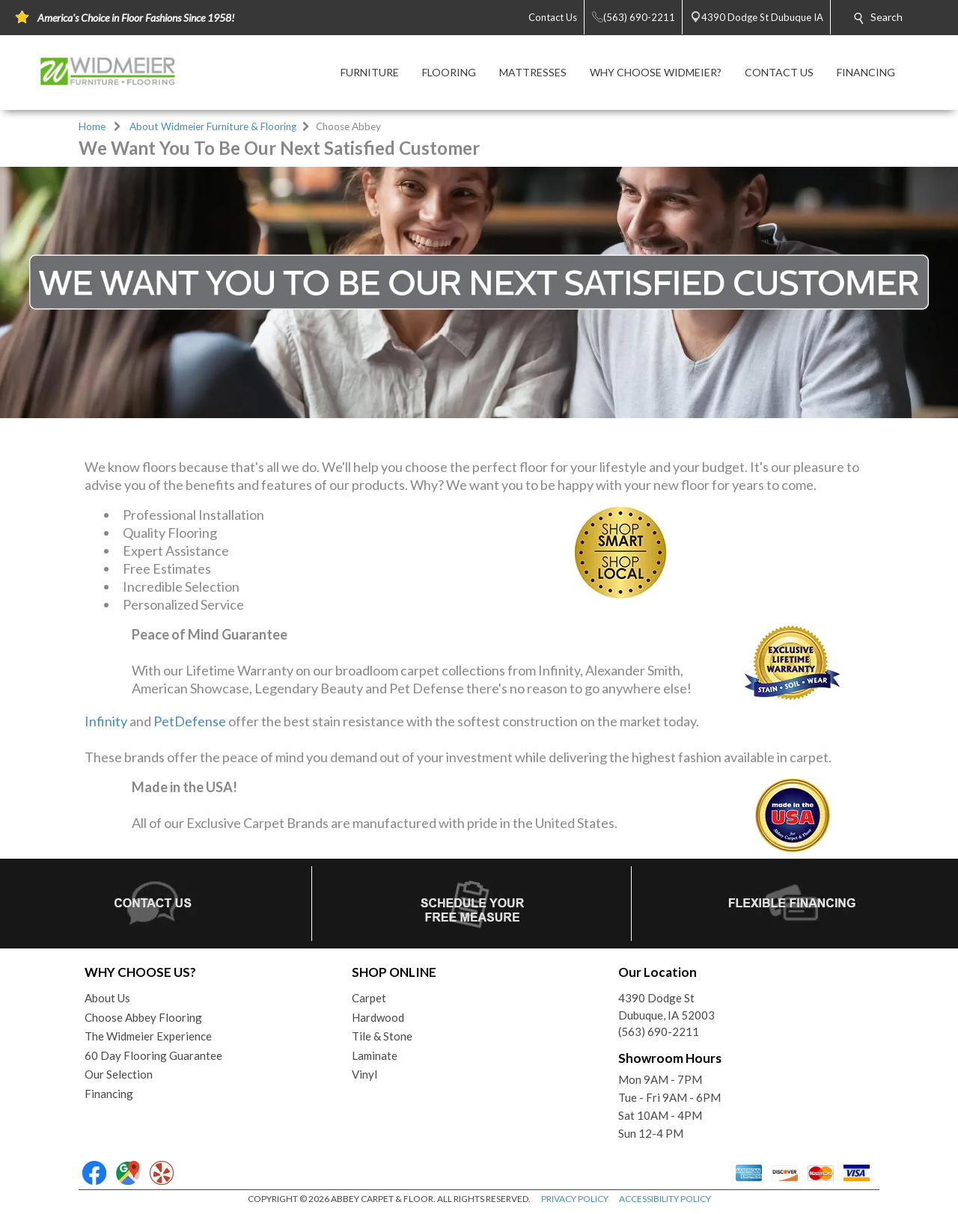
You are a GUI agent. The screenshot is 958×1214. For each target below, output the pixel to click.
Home (92, 126)
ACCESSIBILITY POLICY (665, 1198)
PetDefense (189, 721)
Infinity (106, 721)
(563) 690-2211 (658, 1031)
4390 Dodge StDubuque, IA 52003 (666, 1006)
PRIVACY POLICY (574, 1198)
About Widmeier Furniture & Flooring (212, 126)
